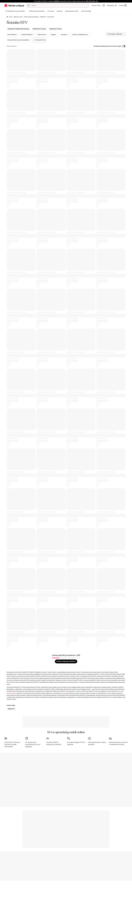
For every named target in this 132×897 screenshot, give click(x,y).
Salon (10, 17)
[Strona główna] (7, 17)
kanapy (64, 693)
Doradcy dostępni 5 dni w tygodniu (76, 742)
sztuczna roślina (11, 693)
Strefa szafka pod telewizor (31, 17)
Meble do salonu (18, 17)
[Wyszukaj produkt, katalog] (28, 5)
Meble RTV (43, 17)
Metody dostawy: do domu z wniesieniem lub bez (118, 742)
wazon (119, 691)
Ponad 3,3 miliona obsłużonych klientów (53, 742)
